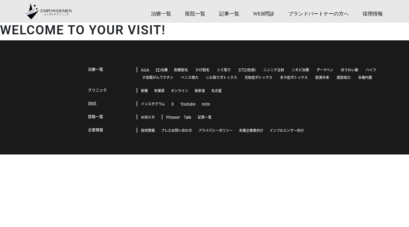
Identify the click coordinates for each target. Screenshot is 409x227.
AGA (145, 70)
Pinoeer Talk (178, 117)
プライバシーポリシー (215, 130)
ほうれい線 (349, 70)
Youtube (188, 104)
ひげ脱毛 (202, 70)
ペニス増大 (189, 77)
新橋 (144, 90)
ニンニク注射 (273, 70)
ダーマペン (325, 70)
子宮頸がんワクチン (157, 77)
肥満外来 (322, 77)
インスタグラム (153, 104)
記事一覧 (205, 117)
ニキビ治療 (300, 70)
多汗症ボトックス (294, 77)
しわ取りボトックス (221, 77)
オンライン (179, 90)
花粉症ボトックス (258, 77)
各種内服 (365, 77)
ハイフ (371, 70)
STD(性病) (247, 70)
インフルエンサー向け (287, 130)
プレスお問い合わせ (176, 130)
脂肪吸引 (344, 77)
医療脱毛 (181, 70)
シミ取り (224, 70)
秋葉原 (159, 90)
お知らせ (148, 117)
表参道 (200, 90)
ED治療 (162, 70)
